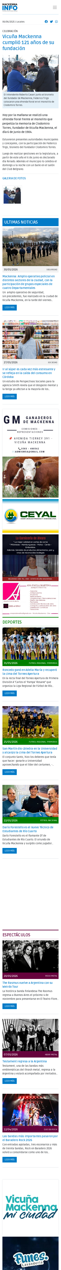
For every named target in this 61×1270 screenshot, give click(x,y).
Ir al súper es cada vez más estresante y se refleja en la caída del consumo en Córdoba (28, 373)
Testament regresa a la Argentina (24, 1061)
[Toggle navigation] (55, 7)
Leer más (10, 307)
